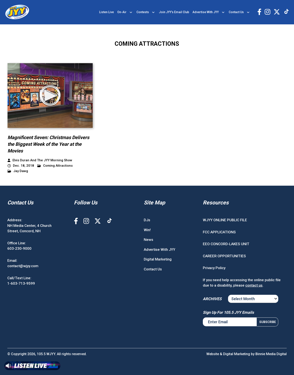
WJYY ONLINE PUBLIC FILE (225, 220)
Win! (147, 230)
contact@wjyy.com (22, 266)
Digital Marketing (158, 259)
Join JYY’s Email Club (174, 12)
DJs (147, 220)
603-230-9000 (19, 248)
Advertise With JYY (205, 12)
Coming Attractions (55, 165)
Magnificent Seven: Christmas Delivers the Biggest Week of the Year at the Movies (48, 144)
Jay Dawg (18, 171)
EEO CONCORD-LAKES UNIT (226, 244)
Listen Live (106, 12)
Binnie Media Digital (271, 354)
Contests (142, 12)
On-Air (122, 12)
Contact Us (236, 12)
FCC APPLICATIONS (219, 232)
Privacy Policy (214, 268)
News (148, 239)
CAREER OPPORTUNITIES (224, 256)
